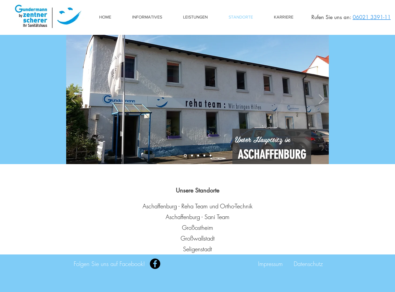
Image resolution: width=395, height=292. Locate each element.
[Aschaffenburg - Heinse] (192, 156)
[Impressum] (270, 263)
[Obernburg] (204, 156)
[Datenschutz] (308, 263)
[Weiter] (321, 99)
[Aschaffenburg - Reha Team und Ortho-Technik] (197, 206)
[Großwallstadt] (197, 238)
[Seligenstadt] (210, 156)
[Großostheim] (198, 156)
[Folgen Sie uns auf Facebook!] (109, 263)
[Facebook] (155, 263)
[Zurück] (73, 99)
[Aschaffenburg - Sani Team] (197, 217)
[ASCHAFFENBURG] (271, 154)
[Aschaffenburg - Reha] (185, 155)
